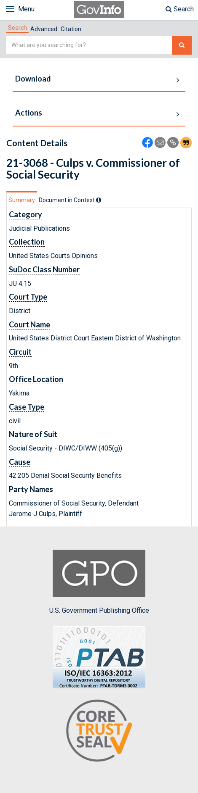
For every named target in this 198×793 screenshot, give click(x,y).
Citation (71, 29)
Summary (21, 200)
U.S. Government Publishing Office (99, 582)
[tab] (17, 27)
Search (180, 9)
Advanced (43, 29)
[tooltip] (98, 200)
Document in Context (70, 200)
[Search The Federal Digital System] (182, 45)
